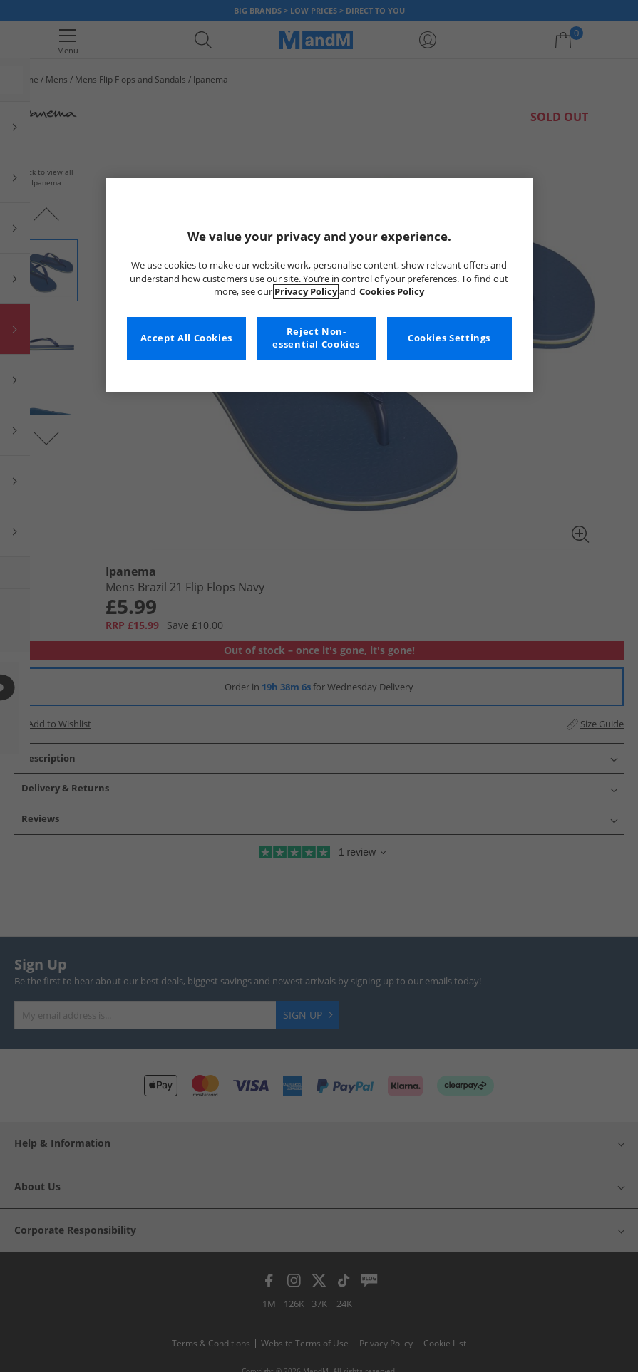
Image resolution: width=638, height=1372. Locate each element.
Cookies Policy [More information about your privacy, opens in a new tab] (391, 292)
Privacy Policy (305, 292)
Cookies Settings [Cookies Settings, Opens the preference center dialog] (449, 338)
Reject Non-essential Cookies (316, 338)
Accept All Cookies (186, 338)
